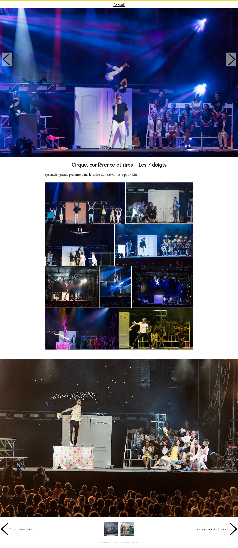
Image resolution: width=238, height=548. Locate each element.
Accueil (119, 4)
